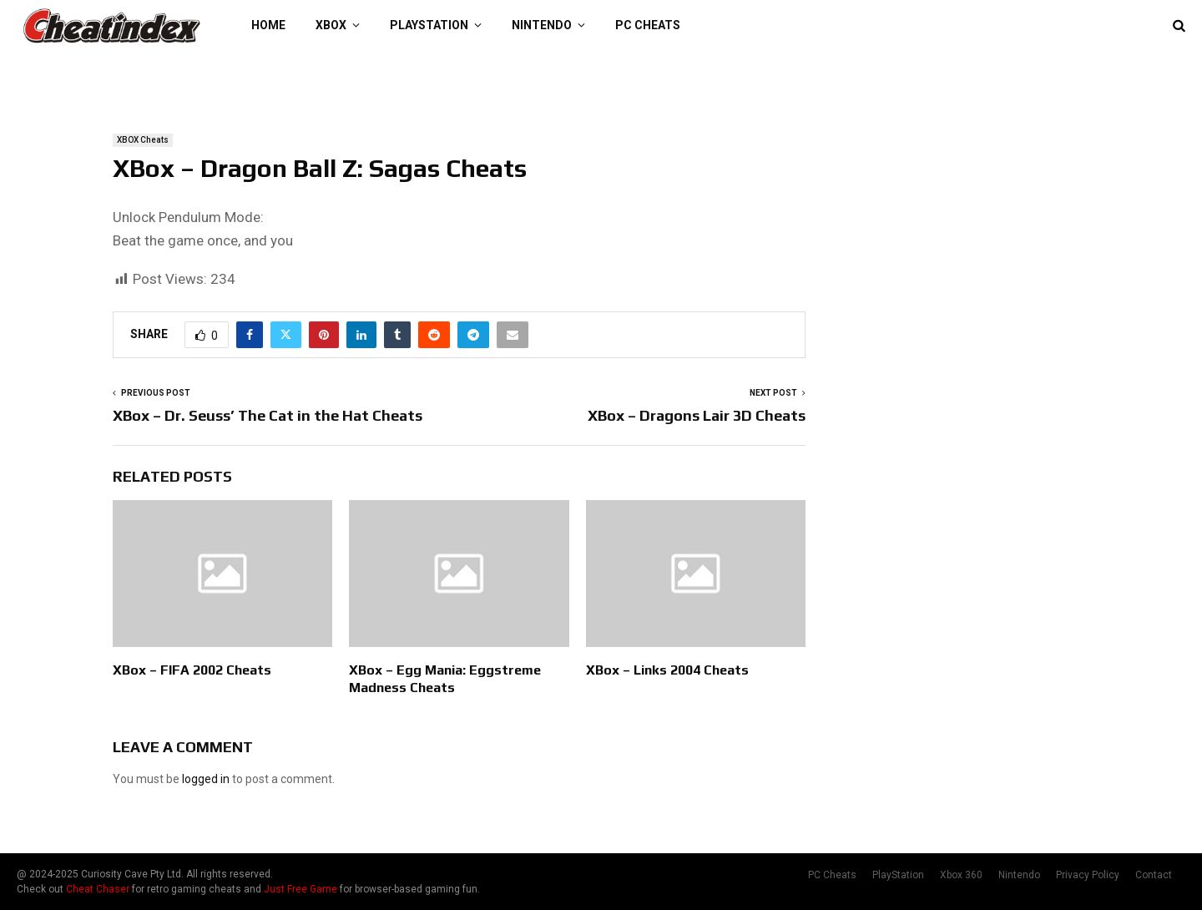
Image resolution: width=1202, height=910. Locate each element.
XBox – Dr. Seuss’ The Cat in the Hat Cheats (267, 415)
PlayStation (429, 25)
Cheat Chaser (97, 889)
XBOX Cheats (143, 139)
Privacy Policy (1087, 875)
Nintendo (542, 25)
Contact (1153, 875)
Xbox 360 (961, 875)
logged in (206, 779)
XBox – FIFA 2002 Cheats (192, 670)
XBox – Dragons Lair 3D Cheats (697, 415)
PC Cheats (647, 25)
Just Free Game (300, 889)
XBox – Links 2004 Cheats (667, 670)
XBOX (331, 25)
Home (268, 25)
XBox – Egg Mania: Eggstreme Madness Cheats (445, 678)
